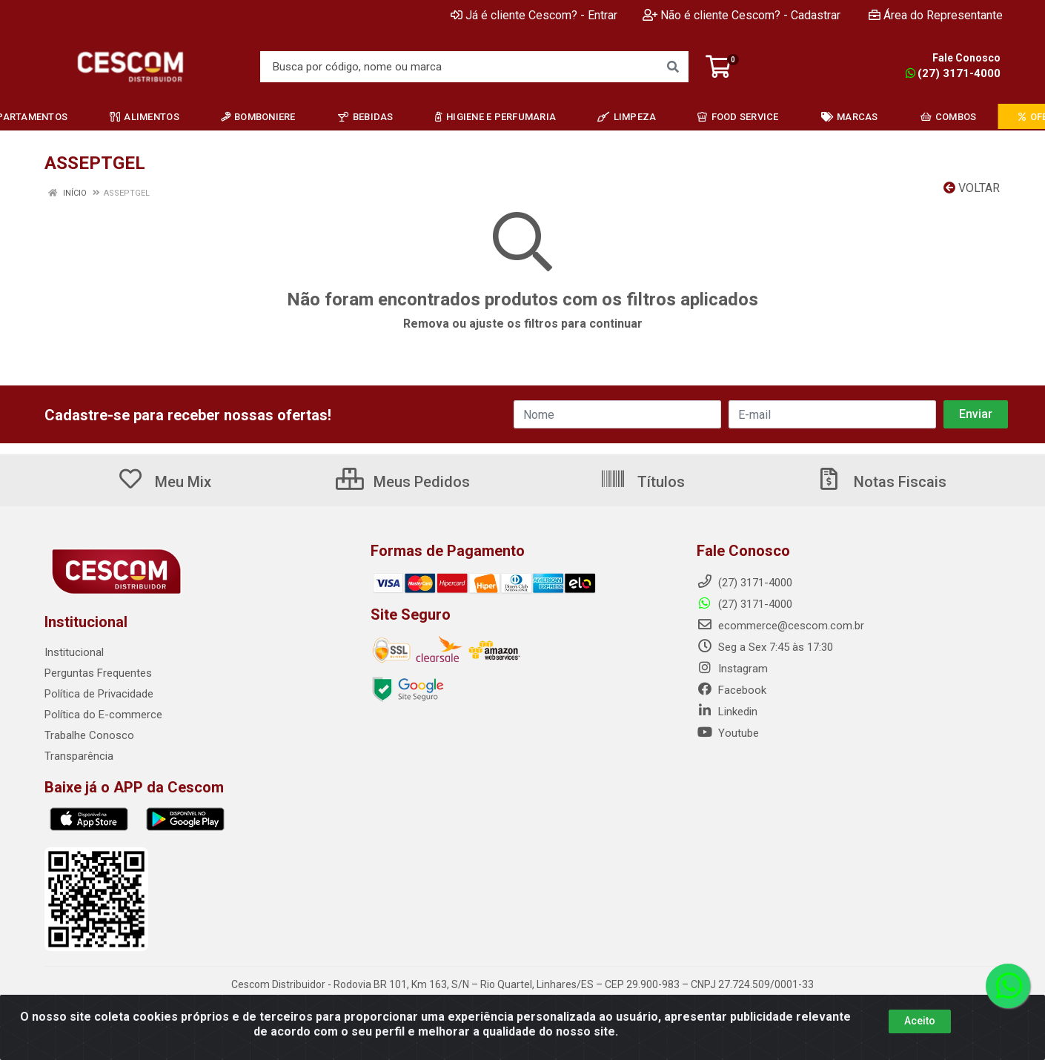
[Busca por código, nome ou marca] (459, 66)
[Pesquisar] (673, 66)
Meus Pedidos (403, 482)
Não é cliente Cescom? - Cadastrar (741, 15)
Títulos (642, 482)
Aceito (919, 1021)
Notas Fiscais (881, 482)
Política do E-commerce (103, 714)
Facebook (731, 690)
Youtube (728, 733)
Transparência (78, 756)
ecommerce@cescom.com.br (780, 625)
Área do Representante (936, 15)
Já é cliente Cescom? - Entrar (534, 15)
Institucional (74, 652)
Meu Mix (164, 482)
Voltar (971, 188)
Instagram (732, 668)
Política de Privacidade (98, 693)
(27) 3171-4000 (953, 73)
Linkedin (727, 711)
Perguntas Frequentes (98, 673)
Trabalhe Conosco (89, 735)
